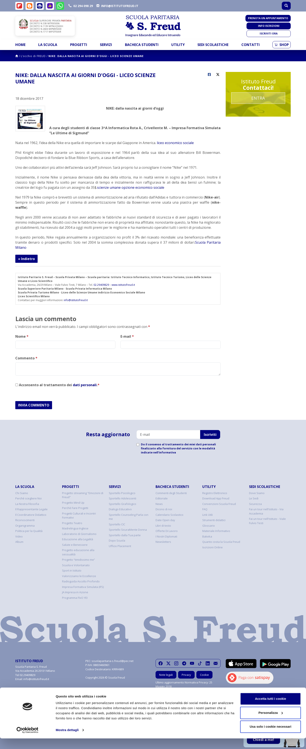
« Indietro (26, 258)
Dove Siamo (257, 493)
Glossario (208, 525)
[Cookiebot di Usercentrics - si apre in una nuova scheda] (27, 741)
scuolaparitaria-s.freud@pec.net (112, 661)
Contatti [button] (250, 44)
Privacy (186, 675)
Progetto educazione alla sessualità (78, 552)
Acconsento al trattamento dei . (57, 385)
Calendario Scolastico (169, 515)
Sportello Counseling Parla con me (128, 517)
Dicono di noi (164, 509)
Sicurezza (255, 504)
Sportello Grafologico (122, 504)
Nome (21, 336)
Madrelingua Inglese (75, 528)
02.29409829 (101, 285)
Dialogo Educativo (120, 509)
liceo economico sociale (175, 142)
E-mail (127, 336)
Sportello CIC (117, 524)
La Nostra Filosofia (27, 504)
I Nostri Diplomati (166, 536)
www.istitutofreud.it (123, 285)
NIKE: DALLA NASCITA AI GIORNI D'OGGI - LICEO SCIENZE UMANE (96, 56)
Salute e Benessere (75, 545)
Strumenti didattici (213, 520)
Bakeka (207, 536)
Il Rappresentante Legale (31, 509)
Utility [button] (178, 44)
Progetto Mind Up (73, 503)
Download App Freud (215, 498)
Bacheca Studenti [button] (142, 44)
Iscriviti (210, 434)
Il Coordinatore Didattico (30, 515)
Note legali (166, 675)
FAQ (204, 509)
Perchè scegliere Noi (28, 498)
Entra (258, 98)
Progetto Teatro (72, 523)
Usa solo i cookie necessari (270, 737)
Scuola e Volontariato (76, 565)
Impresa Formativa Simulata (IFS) (83, 587)
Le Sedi (253, 498)
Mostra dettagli (67, 740)
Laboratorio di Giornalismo (79, 534)
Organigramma (25, 525)
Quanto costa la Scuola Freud (221, 542)
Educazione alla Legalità (77, 539)
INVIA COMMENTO (33, 405)
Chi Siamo (21, 493)
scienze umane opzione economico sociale (130, 187)
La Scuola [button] (47, 44)
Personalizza (270, 723)
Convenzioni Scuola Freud (219, 504)
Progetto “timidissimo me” (78, 560)
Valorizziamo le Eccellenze (79, 576)
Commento (26, 358)
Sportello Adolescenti (122, 498)
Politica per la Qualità (28, 531)
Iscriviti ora (269, 33)
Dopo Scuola (117, 540)
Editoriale (162, 498)
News (159, 504)
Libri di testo (163, 525)
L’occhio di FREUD (33, 56)
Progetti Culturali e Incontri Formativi (79, 516)
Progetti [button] (78, 44)
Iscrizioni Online (212, 547)
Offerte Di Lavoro (167, 531)
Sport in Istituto (71, 570)
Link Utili (207, 515)
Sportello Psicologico (122, 493)
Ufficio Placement (120, 546)
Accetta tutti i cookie (270, 709)
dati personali (85, 385)
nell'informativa (164, 452)
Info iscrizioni (268, 26)
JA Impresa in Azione (75, 592)
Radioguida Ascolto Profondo (81, 581)
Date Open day (165, 520)
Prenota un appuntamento (268, 18)
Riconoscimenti (25, 520)
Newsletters (163, 542)
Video (19, 536)
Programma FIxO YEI (75, 598)
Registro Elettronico (214, 493)
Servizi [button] (106, 44)
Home (20, 44)
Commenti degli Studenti (171, 493)
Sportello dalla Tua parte (125, 535)
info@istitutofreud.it (76, 300)
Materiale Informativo (216, 531)
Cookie (204, 675)
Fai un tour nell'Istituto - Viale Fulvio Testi (267, 521)
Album (19, 542)
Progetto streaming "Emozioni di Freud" (82, 495)
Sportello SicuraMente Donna (128, 530)
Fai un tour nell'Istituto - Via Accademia (266, 511)
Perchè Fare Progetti (75, 508)
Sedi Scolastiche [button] (212, 44)
